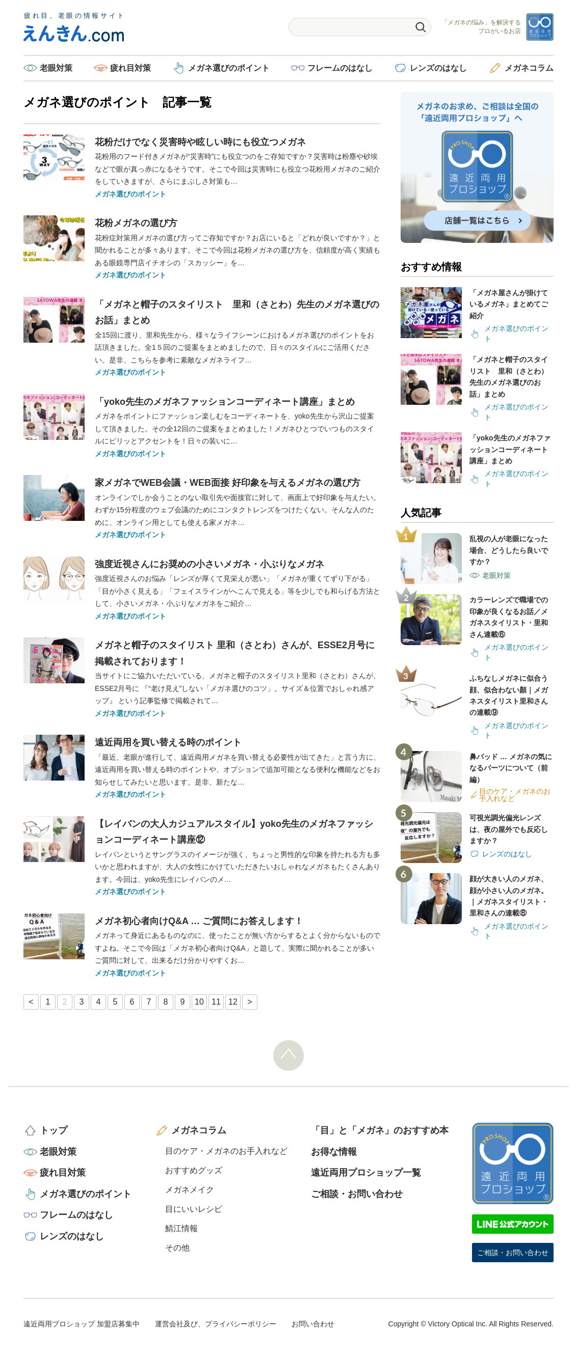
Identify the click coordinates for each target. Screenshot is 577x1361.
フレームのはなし (340, 68)
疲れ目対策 (130, 68)
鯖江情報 (181, 1228)
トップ (53, 1130)
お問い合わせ (313, 1324)
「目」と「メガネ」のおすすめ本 (380, 1130)
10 (199, 1001)
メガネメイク (189, 1189)
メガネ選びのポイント (229, 68)
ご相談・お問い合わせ (357, 1194)
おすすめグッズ (193, 1170)
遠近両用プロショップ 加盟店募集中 (81, 1324)
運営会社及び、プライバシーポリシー (215, 1324)
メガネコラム (529, 68)
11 (216, 1001)
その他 (177, 1247)
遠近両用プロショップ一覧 (366, 1173)
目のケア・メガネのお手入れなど (226, 1151)
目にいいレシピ (193, 1209)
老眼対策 (56, 68)
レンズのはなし (438, 68)
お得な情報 (334, 1152)
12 (233, 1001)
